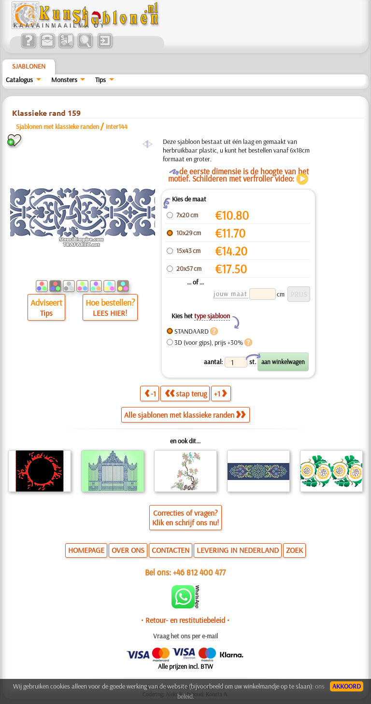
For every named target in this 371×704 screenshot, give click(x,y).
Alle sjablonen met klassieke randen (184, 415)
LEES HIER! (110, 313)
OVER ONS (128, 550)
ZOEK (294, 550)
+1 (220, 393)
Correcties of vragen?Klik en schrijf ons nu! (185, 517)
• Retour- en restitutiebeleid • (185, 620)
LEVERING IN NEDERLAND (238, 550)
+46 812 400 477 (199, 572)
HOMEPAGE (86, 550)
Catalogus (19, 79)
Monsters (64, 79)
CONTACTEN (170, 550)
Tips (100, 79)
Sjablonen (28, 66)
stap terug (186, 393)
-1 (150, 393)
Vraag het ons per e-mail (185, 636)
